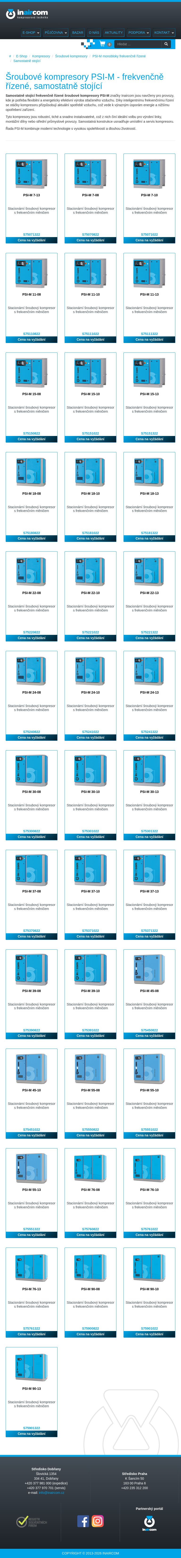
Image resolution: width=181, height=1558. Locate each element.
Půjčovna (55, 32)
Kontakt (164, 32)
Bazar (77, 32)
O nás (94, 32)
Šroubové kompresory (71, 56)
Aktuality (114, 32)
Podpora (138, 32)
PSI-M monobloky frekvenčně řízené (119, 56)
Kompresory (41, 56)
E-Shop (31, 32)
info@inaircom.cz (51, 1493)
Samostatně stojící (27, 61)
